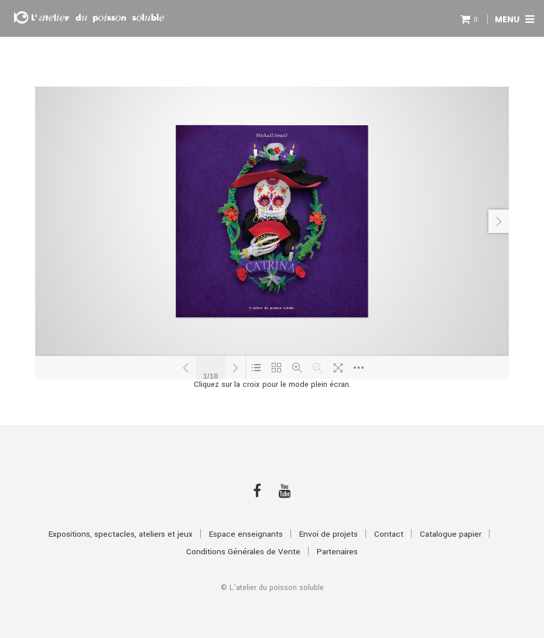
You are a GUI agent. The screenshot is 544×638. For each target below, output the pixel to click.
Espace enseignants (246, 534)
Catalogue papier (450, 534)
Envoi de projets (328, 534)
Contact (388, 534)
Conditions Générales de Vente (243, 551)
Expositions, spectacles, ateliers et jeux (121, 534)
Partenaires (337, 551)
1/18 (210, 375)
